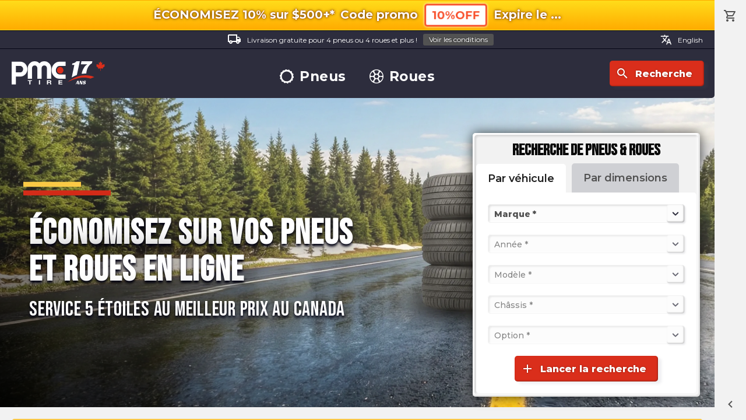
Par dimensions (625, 178)
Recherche (653, 73)
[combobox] (495, 213)
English (681, 40)
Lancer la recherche (583, 369)
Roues (402, 77)
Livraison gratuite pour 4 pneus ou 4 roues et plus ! (360, 40)
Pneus (313, 77)
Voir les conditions (458, 39)
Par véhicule (521, 178)
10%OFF (455, 15)
